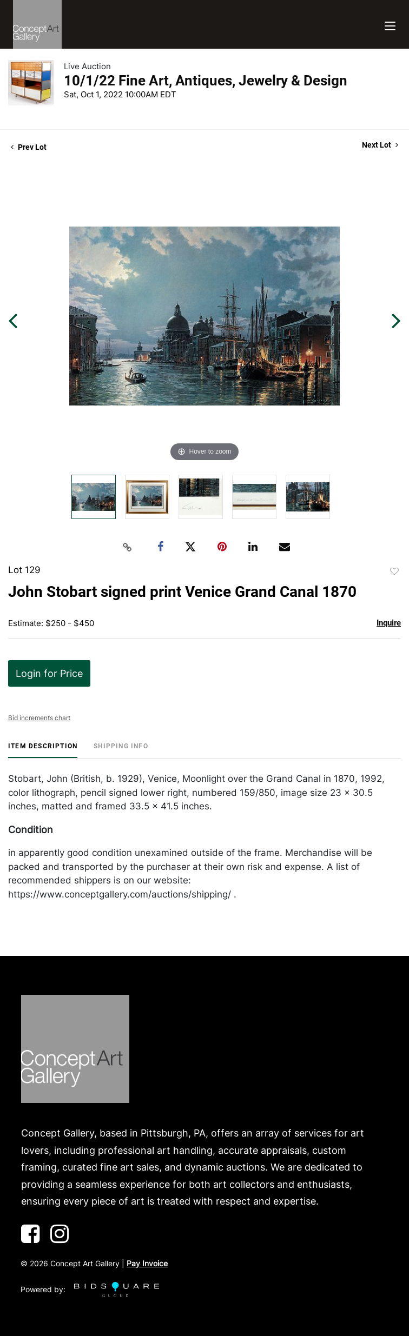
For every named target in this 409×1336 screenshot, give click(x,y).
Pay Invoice (147, 1263)
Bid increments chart (39, 718)
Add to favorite (394, 571)
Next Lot (380, 145)
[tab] (42, 750)
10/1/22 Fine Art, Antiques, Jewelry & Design (205, 80)
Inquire (389, 623)
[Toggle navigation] (390, 24)
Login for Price (49, 673)
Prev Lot (29, 147)
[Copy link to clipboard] (127, 547)
